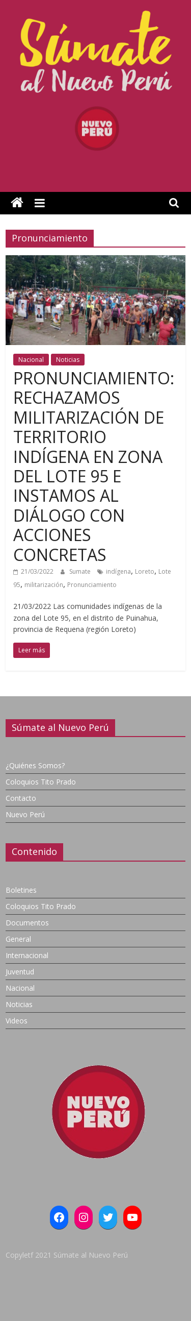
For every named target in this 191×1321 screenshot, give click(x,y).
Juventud (20, 971)
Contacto (21, 798)
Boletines (21, 890)
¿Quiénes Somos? (35, 765)
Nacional (31, 359)
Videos (17, 1020)
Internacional (27, 955)
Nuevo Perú (25, 814)
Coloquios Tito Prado (41, 782)
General (18, 939)
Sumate (80, 571)
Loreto (144, 571)
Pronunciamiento (92, 584)
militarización (43, 584)
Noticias (67, 359)
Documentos (27, 922)
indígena (118, 571)
